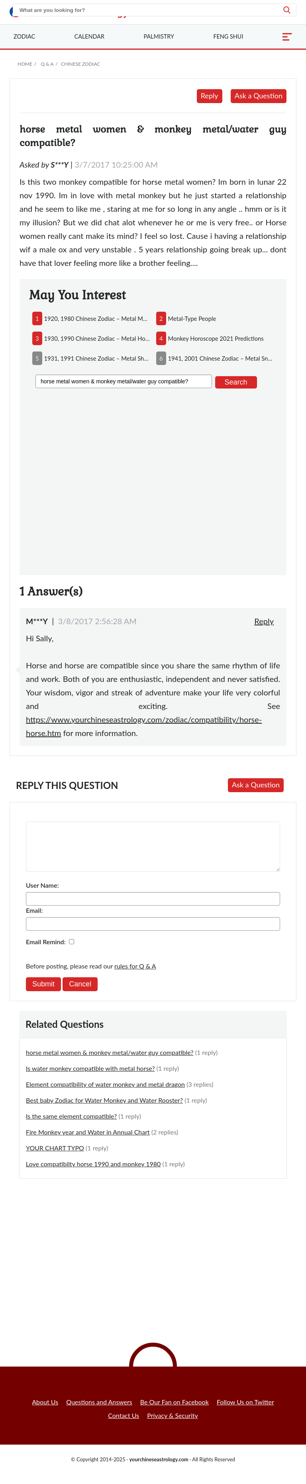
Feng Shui (228, 36)
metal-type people (192, 318)
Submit (43, 994)
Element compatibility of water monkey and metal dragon (105, 1093)
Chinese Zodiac (80, 64)
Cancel (80, 994)
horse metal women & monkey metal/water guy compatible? (110, 1062)
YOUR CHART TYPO (55, 1157)
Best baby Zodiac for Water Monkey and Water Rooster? (104, 1109)
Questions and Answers (99, 1411)
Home (25, 64)
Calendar (89, 36)
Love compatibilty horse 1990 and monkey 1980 (93, 1173)
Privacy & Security (172, 1425)
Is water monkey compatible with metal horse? (90, 1078)
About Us (45, 1411)
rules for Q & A (135, 975)
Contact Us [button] (123, 1425)
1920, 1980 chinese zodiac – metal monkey (97, 318)
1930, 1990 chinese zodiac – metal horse (97, 338)
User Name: (42, 894)
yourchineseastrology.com (158, 1469)
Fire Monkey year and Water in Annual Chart (88, 1141)
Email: (34, 920)
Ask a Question (258, 95)
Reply (209, 95)
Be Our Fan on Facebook (174, 1411)
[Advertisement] (153, 480)
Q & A (47, 64)
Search (236, 382)
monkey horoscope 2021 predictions (216, 338)
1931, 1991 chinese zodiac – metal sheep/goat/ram (97, 358)
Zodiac (24, 36)
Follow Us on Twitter (245, 1411)
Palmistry (159, 36)
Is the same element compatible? (71, 1125)
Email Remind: (46, 951)
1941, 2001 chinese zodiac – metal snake (221, 358)
